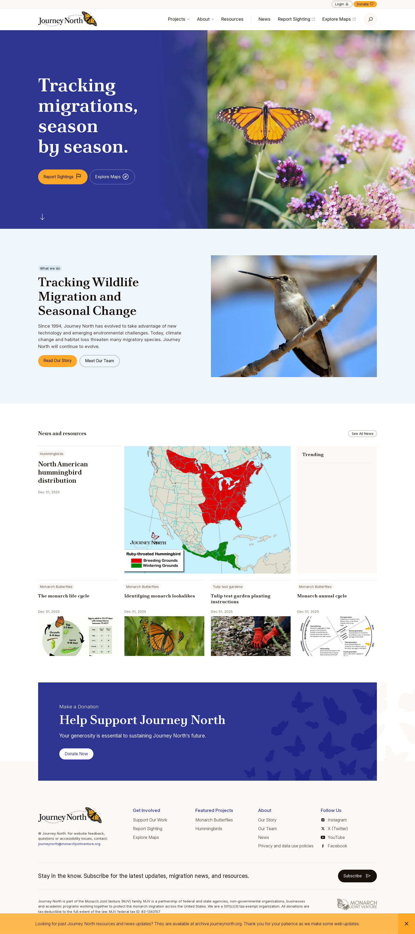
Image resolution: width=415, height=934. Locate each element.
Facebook (334, 848)
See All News (362, 433)
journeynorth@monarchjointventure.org (70, 846)
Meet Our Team (108, 361)
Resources (232, 19)
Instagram (334, 822)
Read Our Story (60, 360)
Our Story (267, 822)
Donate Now (79, 755)
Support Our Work (150, 822)
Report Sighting (296, 19)
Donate (365, 4)
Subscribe (355, 878)
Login (342, 4)
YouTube (333, 839)
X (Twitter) (334, 831)
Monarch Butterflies (214, 822)
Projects (179, 19)
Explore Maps (339, 19)
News (264, 19)
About (205, 19)
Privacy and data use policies (286, 848)
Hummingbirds (208, 831)
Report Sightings (66, 177)
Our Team (267, 831)
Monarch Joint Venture (104, 904)
